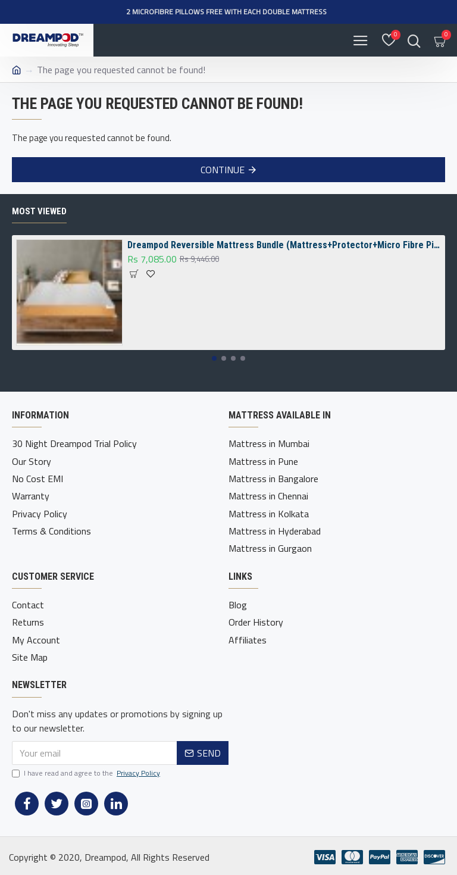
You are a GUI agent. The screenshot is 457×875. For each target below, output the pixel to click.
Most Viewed (39, 211)
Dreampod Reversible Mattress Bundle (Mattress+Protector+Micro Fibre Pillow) (284, 245)
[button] (214, 358)
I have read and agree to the (87, 770)
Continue (223, 169)
